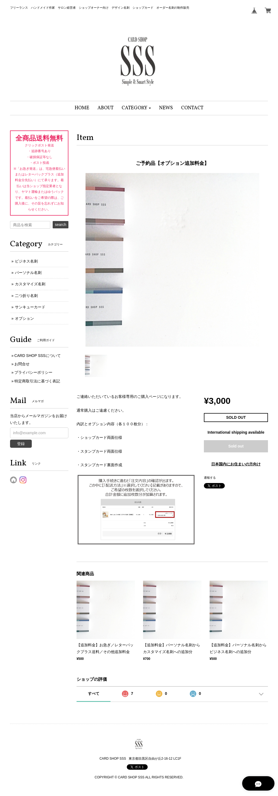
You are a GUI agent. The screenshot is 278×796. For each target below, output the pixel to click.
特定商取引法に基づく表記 (37, 381)
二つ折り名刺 (26, 295)
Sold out (236, 446)
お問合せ (22, 364)
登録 (21, 444)
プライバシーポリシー (33, 372)
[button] (136, 108)
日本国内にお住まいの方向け (236, 464)
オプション (24, 318)
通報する (210, 477)
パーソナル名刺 (28, 272)
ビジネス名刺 (26, 261)
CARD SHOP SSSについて (37, 355)
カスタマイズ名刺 (30, 284)
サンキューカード (30, 307)
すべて (93, 693)
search (60, 224)
